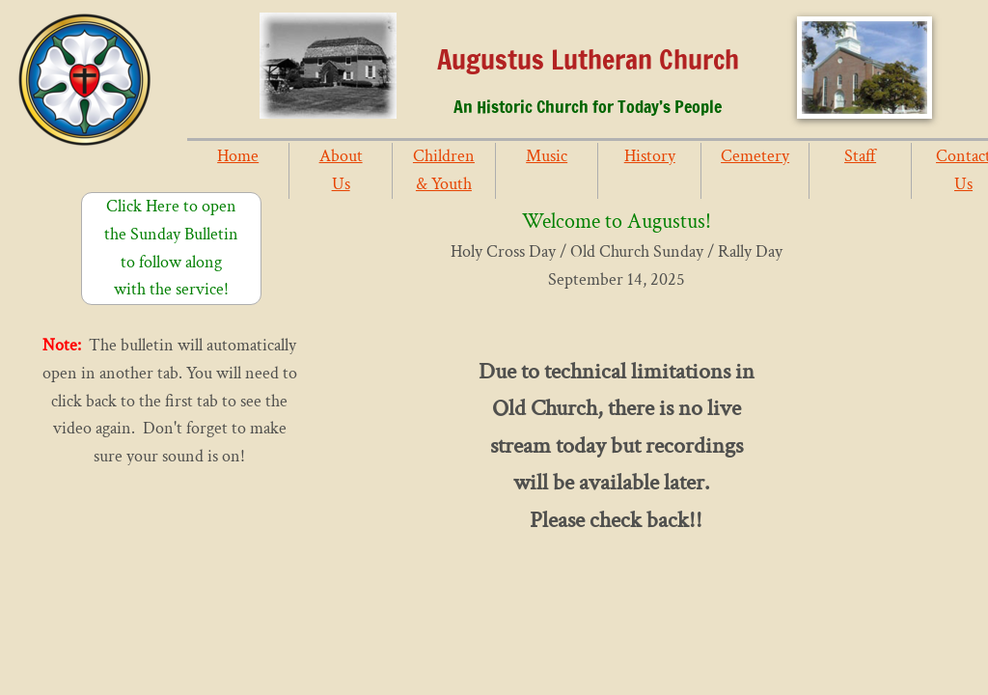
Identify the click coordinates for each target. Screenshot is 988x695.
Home (238, 156)
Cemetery (755, 156)
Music (546, 156)
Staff (860, 156)
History (649, 156)
